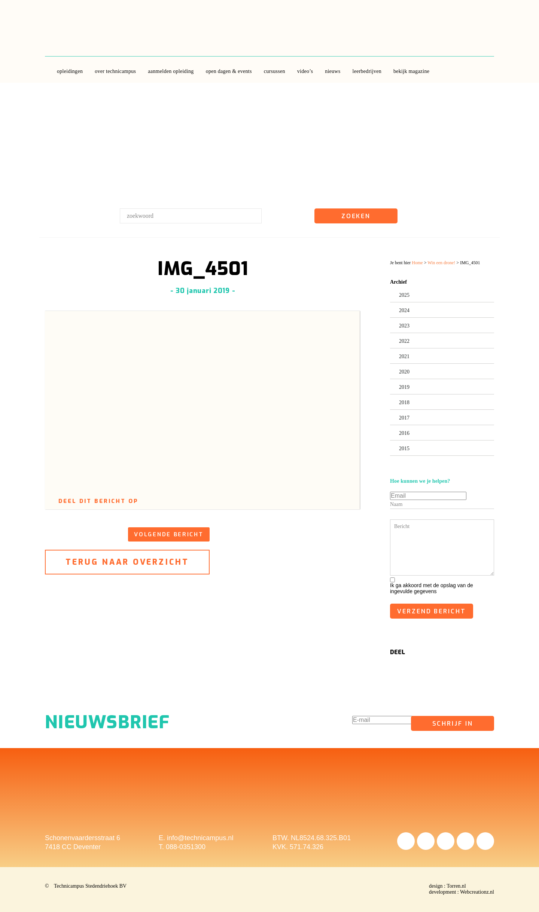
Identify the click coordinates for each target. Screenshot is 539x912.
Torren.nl (456, 886)
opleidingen (70, 71)
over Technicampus (115, 71)
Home (417, 262)
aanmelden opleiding (171, 71)
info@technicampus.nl (200, 838)
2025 (404, 295)
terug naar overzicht (127, 562)
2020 (404, 372)
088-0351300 (185, 847)
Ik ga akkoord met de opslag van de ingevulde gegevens (431, 588)
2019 (404, 387)
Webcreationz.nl (477, 892)
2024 (404, 310)
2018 (404, 402)
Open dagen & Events (229, 71)
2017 (404, 418)
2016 (404, 433)
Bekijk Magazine (411, 71)
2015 (404, 448)
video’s (305, 71)
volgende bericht (168, 534)
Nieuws (332, 71)
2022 (404, 341)
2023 (404, 326)
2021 (404, 356)
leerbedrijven (366, 71)
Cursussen (274, 71)
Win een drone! (441, 262)
